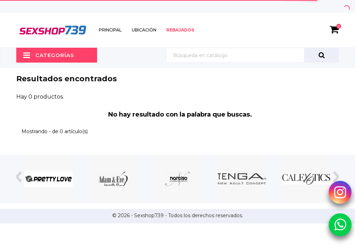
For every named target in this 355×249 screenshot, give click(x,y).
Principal (110, 30)
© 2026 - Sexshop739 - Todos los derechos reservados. (177, 215)
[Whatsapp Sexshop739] (340, 224)
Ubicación (144, 30)
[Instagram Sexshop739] (340, 192)
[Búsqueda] (252, 55)
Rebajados (180, 30)
